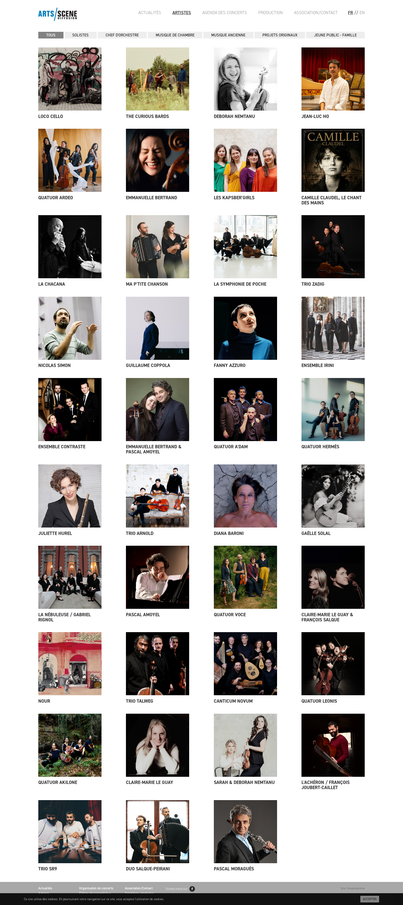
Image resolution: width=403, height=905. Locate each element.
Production (270, 12)
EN (362, 12)
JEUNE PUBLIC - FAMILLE (335, 35)
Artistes (181, 12)
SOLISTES (80, 35)
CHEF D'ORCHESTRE (122, 35)
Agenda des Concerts (224, 12)
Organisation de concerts (96, 888)
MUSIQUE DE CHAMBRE (175, 35)
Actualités (149, 12)
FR (350, 12)
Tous (51, 35)
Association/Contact (316, 12)
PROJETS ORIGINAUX (279, 35)
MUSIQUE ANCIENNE (228, 35)
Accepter (370, 899)
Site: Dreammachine (353, 888)
